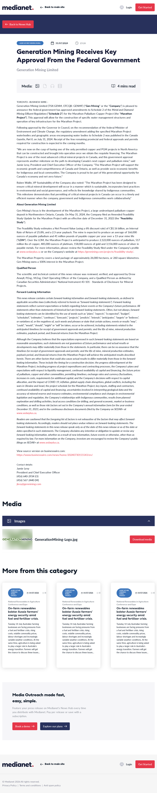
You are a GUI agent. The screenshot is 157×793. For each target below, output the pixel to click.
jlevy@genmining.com (29, 484)
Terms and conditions (30, 785)
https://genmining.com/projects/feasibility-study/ (105, 251)
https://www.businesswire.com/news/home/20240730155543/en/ (55, 455)
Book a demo (24, 726)
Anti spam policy (52, 785)
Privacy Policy (9, 785)
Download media (142, 539)
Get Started (145, 7)
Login (126, 7)
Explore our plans (55, 726)
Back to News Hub (18, 24)
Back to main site (52, 7)
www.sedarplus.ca (30, 251)
